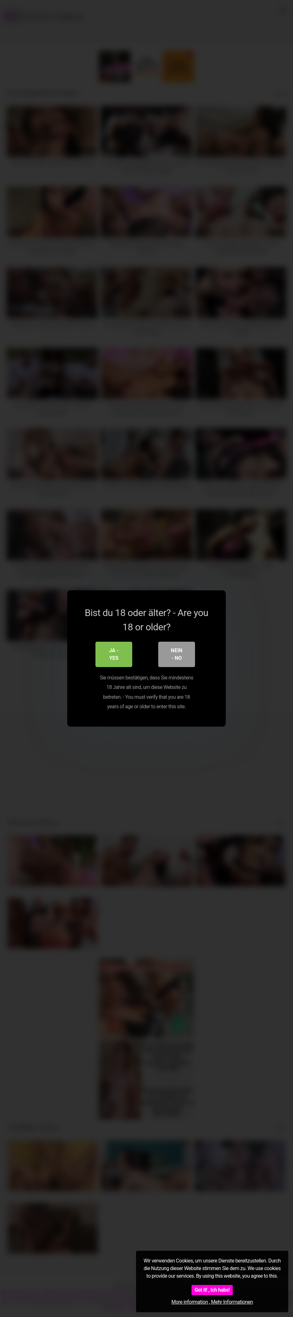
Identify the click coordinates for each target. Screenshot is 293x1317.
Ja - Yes (114, 654)
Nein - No (176, 654)
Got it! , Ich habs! (212, 1290)
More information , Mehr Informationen (212, 1302)
